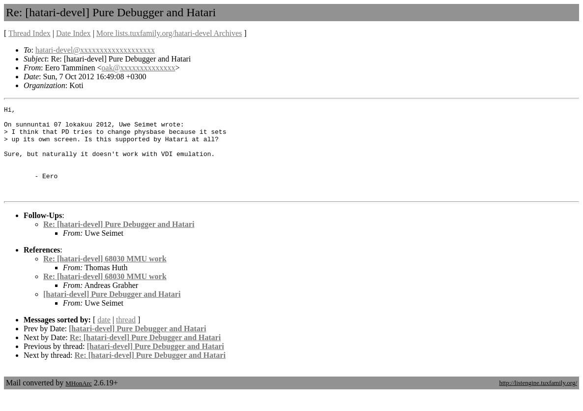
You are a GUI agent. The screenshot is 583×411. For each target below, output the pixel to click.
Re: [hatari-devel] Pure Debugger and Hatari (118, 242)
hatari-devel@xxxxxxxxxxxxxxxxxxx (95, 50)
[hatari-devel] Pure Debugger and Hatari (111, 312)
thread (126, 337)
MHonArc (78, 401)
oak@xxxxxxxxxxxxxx (138, 67)
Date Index (73, 33)
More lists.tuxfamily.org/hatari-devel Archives (169, 33)
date (104, 337)
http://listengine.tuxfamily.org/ (538, 400)
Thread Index (29, 33)
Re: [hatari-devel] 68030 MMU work (105, 276)
